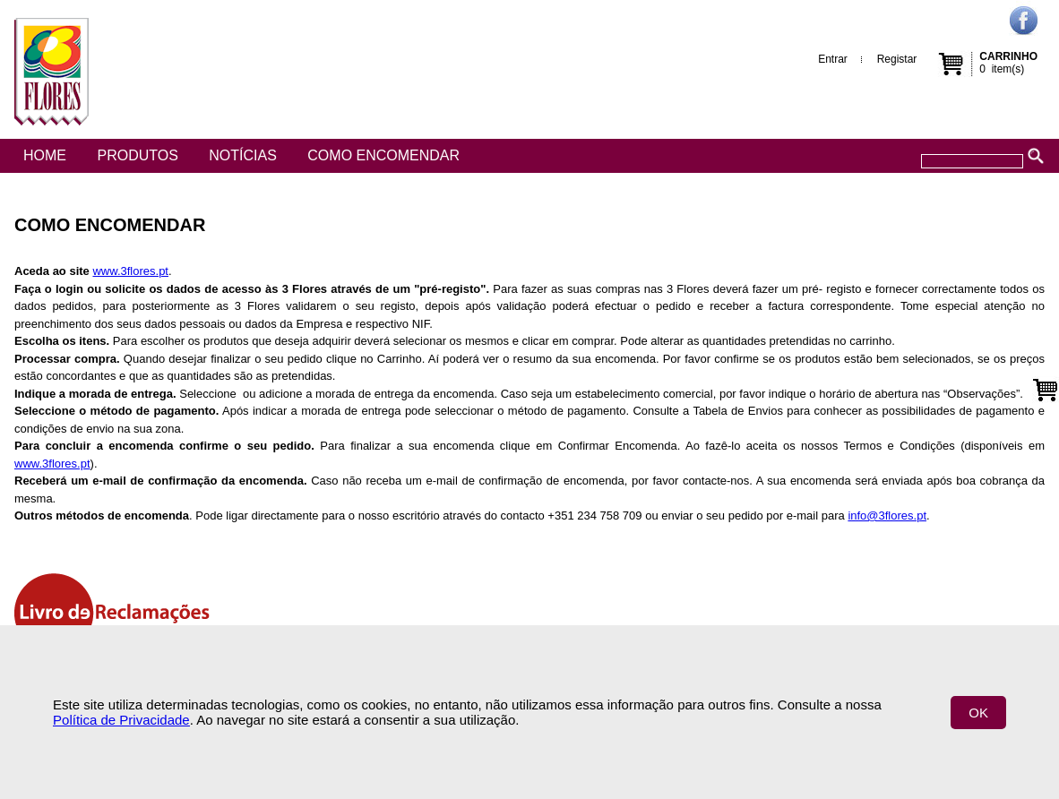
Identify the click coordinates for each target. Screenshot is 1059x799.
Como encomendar (383, 155)
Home (44, 155)
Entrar (833, 59)
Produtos (137, 155)
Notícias (243, 155)
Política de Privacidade (121, 719)
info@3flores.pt (887, 515)
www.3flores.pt (130, 271)
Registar (897, 59)
